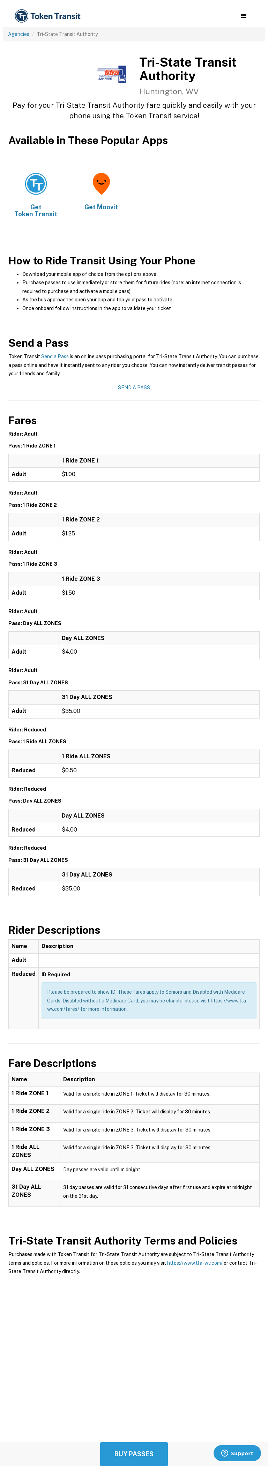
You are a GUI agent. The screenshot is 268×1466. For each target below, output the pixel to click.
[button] (243, 16)
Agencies (18, 34)
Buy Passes (134, 1454)
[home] (49, 16)
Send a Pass (55, 356)
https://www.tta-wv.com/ (195, 1263)
